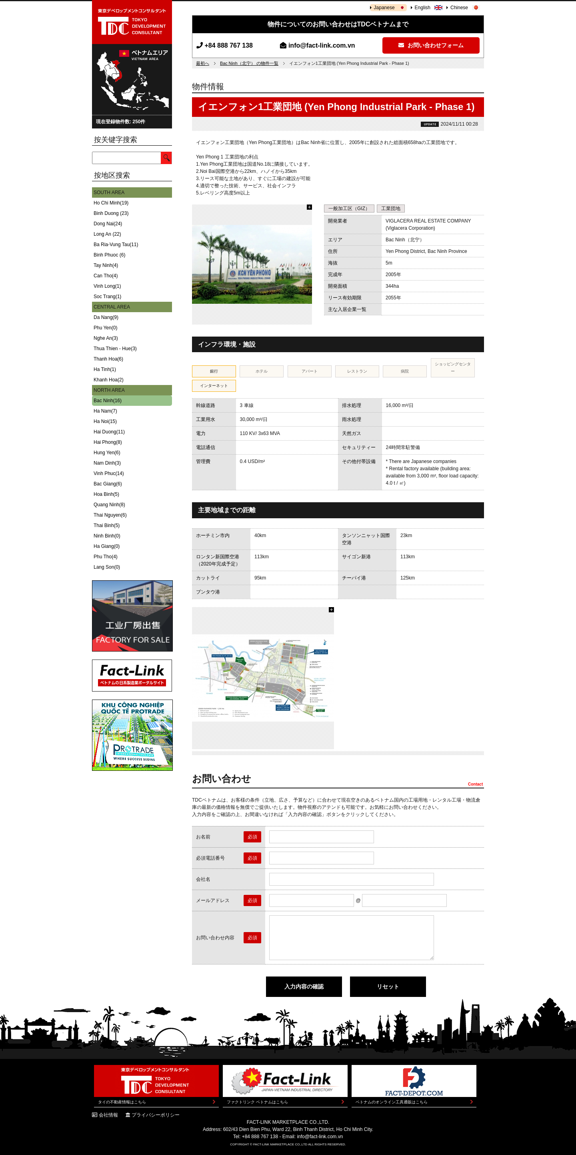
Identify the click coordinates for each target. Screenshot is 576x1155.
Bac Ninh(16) (108, 400)
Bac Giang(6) (108, 484)
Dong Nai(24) (108, 224)
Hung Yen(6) (107, 452)
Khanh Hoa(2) (109, 380)
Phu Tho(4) (106, 556)
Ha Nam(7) (105, 411)
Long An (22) (107, 234)
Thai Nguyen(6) (110, 515)
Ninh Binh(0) (107, 536)
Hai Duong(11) (109, 432)
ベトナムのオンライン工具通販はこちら (392, 1102)
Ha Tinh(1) (105, 369)
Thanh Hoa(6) (108, 359)
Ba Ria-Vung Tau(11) (116, 244)
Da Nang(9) (106, 317)
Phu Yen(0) (105, 328)
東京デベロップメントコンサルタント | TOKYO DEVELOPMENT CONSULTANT (132, 22)
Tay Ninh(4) (106, 265)
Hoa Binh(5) (106, 494)
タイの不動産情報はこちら (122, 1102)
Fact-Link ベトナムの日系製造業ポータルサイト (132, 676)
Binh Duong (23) (111, 213)
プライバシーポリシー (156, 1115)
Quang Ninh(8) (109, 504)
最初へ (202, 63)
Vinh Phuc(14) (109, 473)
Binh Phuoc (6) (109, 255)
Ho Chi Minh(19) (111, 203)
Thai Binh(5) (107, 525)
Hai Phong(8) (108, 442)
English (422, 7)
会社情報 (108, 1115)
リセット (388, 986)
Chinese (459, 7)
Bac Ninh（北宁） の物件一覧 (249, 63)
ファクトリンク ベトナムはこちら (257, 1102)
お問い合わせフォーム (431, 45)
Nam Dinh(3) (107, 463)
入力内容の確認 (304, 986)
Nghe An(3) (106, 338)
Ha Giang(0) (107, 546)
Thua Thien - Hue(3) (115, 348)
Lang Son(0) (107, 567)
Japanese (384, 7)
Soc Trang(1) (107, 296)
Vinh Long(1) (107, 286)
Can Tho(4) (106, 276)
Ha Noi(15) (105, 421)
